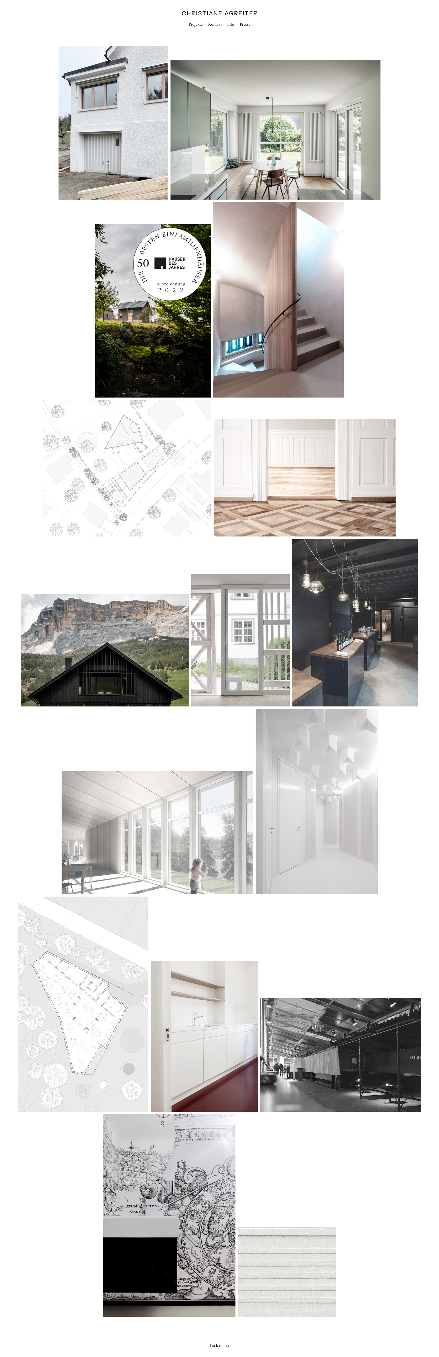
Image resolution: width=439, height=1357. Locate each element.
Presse (245, 24)
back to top (219, 1345)
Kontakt (214, 24)
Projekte (196, 24)
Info (230, 24)
